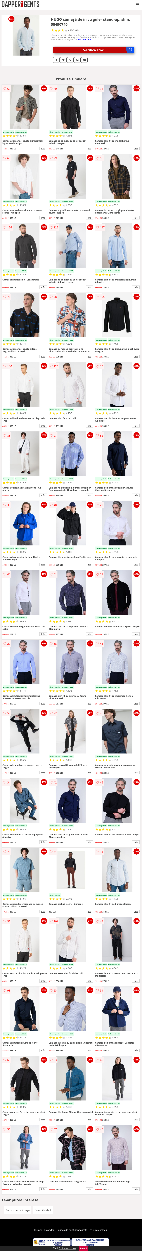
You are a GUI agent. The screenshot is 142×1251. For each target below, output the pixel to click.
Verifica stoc (108, 50)
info (43, 148)
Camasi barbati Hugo (18, 1210)
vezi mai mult (85, 39)
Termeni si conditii (44, 1230)
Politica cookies (98, 1230)
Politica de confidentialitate (72, 1230)
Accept (83, 1248)
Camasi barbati (43, 1210)
